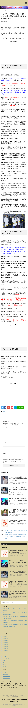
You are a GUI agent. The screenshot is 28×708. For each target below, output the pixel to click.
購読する (4, 544)
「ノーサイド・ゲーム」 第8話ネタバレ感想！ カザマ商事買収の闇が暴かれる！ (18, 511)
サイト (4, 453)
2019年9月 (5, 640)
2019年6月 (5, 646)
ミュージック (6, 658)
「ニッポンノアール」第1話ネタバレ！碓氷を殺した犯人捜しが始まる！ (18, 489)
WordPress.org (6, 678)
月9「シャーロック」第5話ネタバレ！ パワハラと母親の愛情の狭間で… (18, 500)
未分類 (4, 664)
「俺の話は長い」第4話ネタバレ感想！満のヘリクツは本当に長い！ (17, 582)
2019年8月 (5, 642)
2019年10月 (6, 638)
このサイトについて (14, 695)
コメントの (6, 676)
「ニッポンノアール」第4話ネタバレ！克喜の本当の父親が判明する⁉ (17, 572)
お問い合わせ (6, 695)
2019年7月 (5, 644)
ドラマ (5, 411)
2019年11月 (6, 636)
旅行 (4, 662)
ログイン (5, 672)
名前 (4, 443)
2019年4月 (5, 650)
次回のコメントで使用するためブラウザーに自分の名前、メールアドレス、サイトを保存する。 (13, 461)
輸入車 (4, 666)
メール (5, 448)
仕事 (4, 660)
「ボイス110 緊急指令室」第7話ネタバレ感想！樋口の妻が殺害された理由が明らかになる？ (16, 536)
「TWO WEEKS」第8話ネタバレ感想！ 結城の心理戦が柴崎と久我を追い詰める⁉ (18, 478)
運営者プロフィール (16, 696)
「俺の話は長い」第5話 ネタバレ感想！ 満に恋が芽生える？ (18, 551)
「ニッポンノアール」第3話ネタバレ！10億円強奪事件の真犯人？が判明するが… (18, 593)
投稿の (5, 674)
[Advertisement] (14, 52)
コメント (5, 427)
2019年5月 (5, 648)
